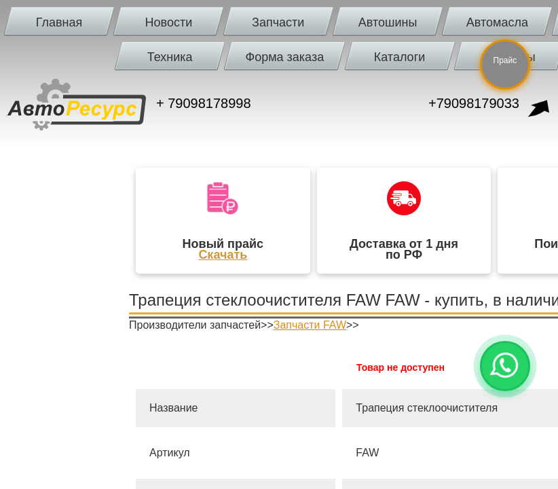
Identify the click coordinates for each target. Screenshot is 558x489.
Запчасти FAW (310, 325)
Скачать (222, 254)
